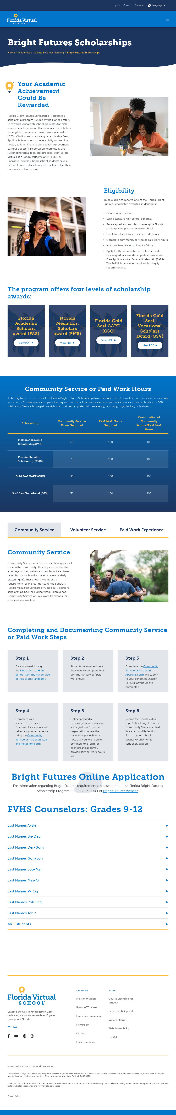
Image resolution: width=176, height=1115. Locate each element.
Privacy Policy (14, 1096)
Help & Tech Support (120, 1011)
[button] (116, 5)
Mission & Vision (86, 998)
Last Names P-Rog (23, 891)
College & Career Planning (48, 52)
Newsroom (82, 1024)
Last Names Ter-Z (22, 913)
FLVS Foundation (86, 1042)
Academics (24, 52)
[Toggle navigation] (167, 20)
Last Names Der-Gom (26, 847)
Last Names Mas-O (23, 880)
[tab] (34, 530)
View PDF (24, 342)
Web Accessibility (118, 1028)
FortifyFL (113, 1037)
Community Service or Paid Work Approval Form (141, 670)
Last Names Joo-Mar (25, 869)
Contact (127, 5)
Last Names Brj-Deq (24, 836)
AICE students (19, 924)
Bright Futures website (120, 791)
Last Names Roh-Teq (25, 902)
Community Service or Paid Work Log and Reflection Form (31, 739)
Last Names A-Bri (22, 825)
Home (11, 52)
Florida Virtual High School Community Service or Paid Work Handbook (32, 674)
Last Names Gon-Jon (25, 858)
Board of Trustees (86, 1007)
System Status (116, 1019)
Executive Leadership (89, 1016)
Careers (139, 5)
